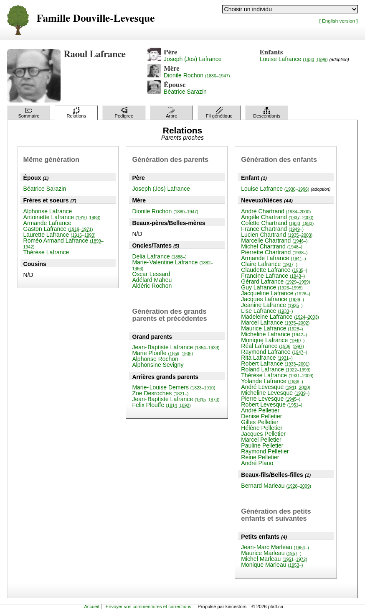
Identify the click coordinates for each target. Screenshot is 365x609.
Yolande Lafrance (272, 381)
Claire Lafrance (269, 264)
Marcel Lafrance (275, 322)
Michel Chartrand (271, 246)
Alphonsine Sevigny (157, 364)
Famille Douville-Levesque (95, 18)
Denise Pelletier (261, 416)
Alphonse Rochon (155, 359)
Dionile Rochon (197, 75)
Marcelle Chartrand (274, 240)
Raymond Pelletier (265, 451)
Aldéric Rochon (152, 285)
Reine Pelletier (260, 457)
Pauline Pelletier (262, 445)
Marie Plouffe (162, 353)
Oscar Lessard (151, 274)
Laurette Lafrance (59, 234)
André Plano (257, 463)
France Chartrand (272, 228)
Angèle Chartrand (277, 217)
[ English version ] (338, 20)
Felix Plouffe (161, 405)
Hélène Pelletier (261, 428)
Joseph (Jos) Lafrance (193, 59)
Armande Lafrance (47, 223)
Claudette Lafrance (274, 269)
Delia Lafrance (159, 256)
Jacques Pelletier (263, 433)
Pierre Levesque (270, 398)
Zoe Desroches (160, 393)
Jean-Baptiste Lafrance (175, 347)
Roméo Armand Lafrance (63, 243)
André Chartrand (276, 211)
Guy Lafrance (272, 287)
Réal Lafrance (272, 346)
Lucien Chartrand (276, 234)
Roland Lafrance (275, 369)
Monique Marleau (272, 564)
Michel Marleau (274, 558)
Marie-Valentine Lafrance (172, 265)
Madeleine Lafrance (280, 316)
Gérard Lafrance (275, 281)
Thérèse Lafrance (46, 252)
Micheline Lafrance (274, 334)
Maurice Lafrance (272, 328)
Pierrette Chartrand (274, 252)
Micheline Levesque (275, 392)
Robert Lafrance (275, 363)
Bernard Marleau (276, 485)
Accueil (91, 606)
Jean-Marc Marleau (275, 547)
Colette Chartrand (277, 223)
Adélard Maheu (152, 279)
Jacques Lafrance (272, 299)
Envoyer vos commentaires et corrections (148, 606)
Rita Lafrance (266, 357)
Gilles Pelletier (259, 422)
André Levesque (275, 387)
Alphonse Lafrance (47, 211)
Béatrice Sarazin (185, 91)
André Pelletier (260, 410)
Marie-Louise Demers (173, 387)
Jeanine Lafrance (272, 305)
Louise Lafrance (294, 59)
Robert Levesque (271, 404)
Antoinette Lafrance (62, 217)
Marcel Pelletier (261, 439)
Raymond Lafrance (274, 351)
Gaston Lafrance (58, 228)
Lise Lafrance (267, 310)
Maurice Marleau (271, 553)
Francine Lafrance (273, 275)
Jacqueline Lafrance (275, 293)
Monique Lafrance (272, 340)
